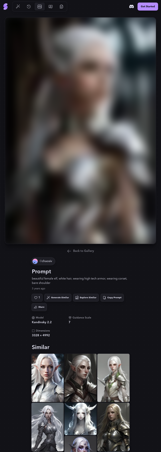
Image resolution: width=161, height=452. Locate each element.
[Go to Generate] (17, 6)
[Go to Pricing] (50, 6)
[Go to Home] (5, 6)
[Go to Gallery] (39, 6)
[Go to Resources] (61, 6)
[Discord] (131, 6)
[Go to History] (28, 6)
